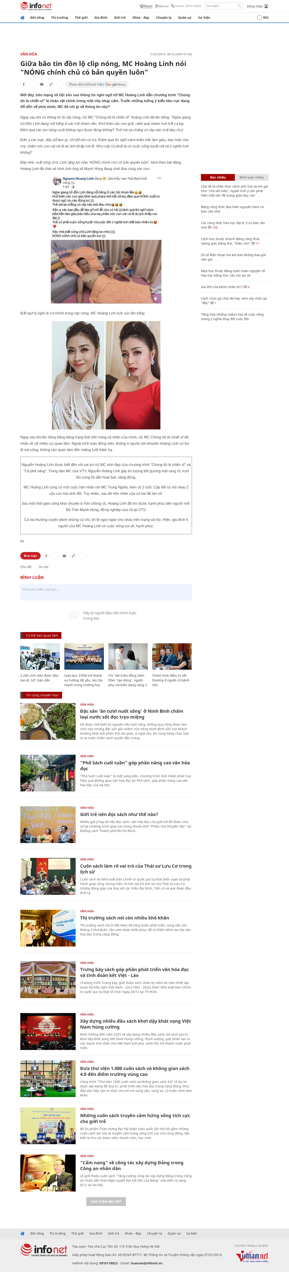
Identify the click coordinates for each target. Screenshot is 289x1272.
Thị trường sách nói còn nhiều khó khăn (124, 918)
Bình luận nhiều (252, 177)
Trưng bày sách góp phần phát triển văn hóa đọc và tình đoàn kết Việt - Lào (134, 972)
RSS (263, 17)
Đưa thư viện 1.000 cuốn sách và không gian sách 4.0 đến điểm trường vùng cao (134, 1071)
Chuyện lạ (163, 17)
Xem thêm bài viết (106, 1201)
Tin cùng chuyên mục (42, 695)
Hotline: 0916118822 (186, 6)
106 (213, 227)
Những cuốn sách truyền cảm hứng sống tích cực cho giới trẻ (135, 1118)
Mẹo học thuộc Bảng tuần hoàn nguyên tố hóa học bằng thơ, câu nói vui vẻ (233, 273)
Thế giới (81, 17)
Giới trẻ (120, 17)
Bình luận (30, 556)
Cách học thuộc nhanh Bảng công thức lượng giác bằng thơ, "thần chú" (230, 241)
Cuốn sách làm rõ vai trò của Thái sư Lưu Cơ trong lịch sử (136, 869)
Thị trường (59, 17)
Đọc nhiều (218, 177)
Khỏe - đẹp (141, 17)
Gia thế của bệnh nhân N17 (222, 287)
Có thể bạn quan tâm (42, 635)
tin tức (44, 567)
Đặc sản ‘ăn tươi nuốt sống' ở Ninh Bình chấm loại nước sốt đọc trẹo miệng (131, 714)
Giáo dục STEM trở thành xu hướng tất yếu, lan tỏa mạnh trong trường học (83, 680)
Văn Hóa (28, 54)
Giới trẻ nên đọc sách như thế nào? (119, 814)
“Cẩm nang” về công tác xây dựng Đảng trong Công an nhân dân (132, 1165)
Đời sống (37, 17)
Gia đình (100, 17)
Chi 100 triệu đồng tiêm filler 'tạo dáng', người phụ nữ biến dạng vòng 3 (127, 680)
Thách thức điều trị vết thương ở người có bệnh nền (170, 680)
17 (255, 243)
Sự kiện (204, 17)
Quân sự (184, 17)
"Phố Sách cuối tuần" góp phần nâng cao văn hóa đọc (135, 766)
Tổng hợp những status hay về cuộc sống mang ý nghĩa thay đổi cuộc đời (232, 316)
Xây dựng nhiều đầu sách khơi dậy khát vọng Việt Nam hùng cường (135, 1024)
